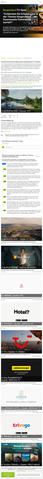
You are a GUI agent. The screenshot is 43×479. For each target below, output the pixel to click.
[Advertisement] (21, 47)
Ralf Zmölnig (7, 131)
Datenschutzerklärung (21, 470)
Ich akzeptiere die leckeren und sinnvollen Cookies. (8, 475)
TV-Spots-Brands (11, 58)
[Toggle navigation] (40, 2)
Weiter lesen (35, 128)
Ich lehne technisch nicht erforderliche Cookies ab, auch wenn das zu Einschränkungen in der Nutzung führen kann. (28, 475)
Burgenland (19, 58)
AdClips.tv (3, 58)
